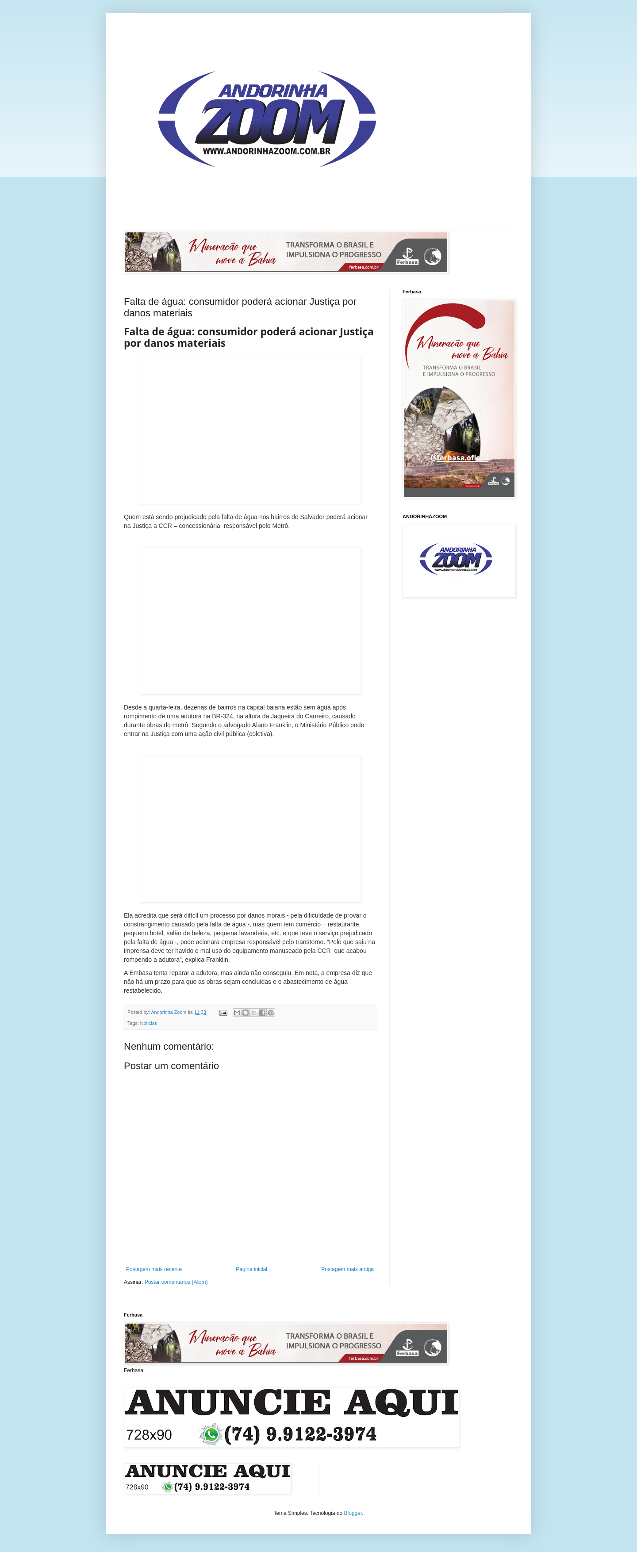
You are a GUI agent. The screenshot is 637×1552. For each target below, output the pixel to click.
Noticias (148, 1023)
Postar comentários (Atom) (176, 1282)
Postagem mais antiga (347, 1269)
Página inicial (251, 1269)
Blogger (353, 1513)
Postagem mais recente (154, 1269)
